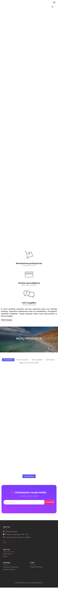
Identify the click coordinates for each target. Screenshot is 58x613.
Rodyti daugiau (29, 476)
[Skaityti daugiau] (6, 320)
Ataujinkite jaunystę (36, 567)
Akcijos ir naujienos (9, 569)
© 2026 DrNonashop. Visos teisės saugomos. (29, 583)
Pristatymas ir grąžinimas (10, 567)
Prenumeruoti (49, 502)
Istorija (5, 556)
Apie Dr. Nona (7, 554)
